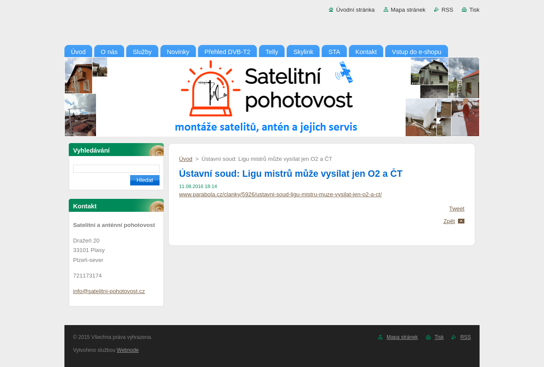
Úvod (185, 159)
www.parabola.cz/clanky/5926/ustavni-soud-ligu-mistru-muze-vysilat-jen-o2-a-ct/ (280, 194)
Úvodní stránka (355, 9)
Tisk (474, 9)
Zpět (449, 221)
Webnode (128, 350)
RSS (447, 9)
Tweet (456, 208)
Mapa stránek (408, 9)
